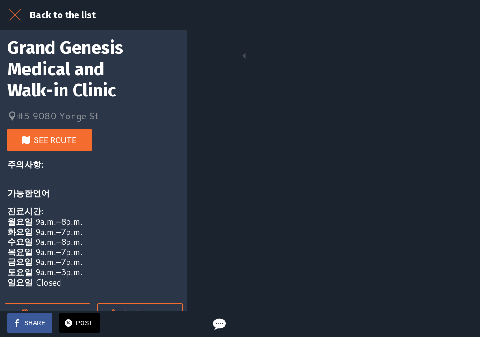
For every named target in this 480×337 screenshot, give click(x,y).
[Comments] (461, 324)
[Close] (15, 15)
